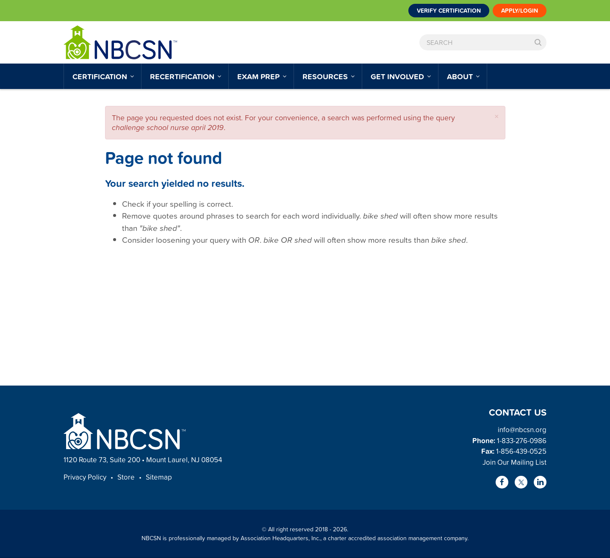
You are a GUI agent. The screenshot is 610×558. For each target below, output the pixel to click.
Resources (326, 76)
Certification (100, 76)
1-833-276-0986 (521, 440)
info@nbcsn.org (522, 429)
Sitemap (159, 477)
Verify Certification (449, 10)
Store (126, 477)
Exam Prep (259, 76)
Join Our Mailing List (514, 462)
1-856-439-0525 (521, 451)
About (461, 76)
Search (538, 42)
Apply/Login (519, 10)
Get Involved (398, 76)
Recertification (183, 76)
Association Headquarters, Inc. (280, 538)
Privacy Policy (85, 477)
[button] (496, 116)
